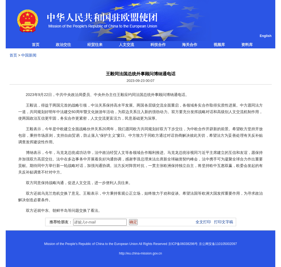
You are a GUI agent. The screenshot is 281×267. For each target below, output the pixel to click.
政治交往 (63, 44)
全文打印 (203, 222)
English (265, 36)
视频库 (219, 44)
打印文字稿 (223, 222)
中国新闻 (28, 55)
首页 (35, 44)
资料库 (247, 44)
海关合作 (189, 44)
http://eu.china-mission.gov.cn (140, 253)
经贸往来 (95, 44)
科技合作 (158, 44)
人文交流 (126, 44)
